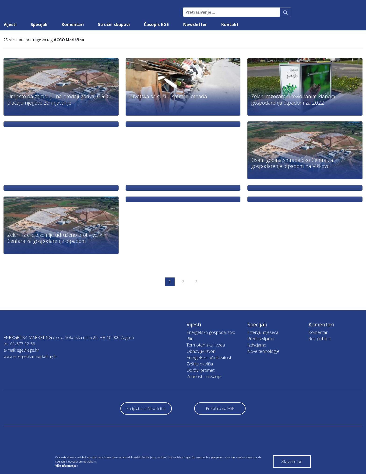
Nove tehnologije (263, 351)
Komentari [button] (72, 24)
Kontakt (230, 24)
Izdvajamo (256, 345)
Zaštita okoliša (200, 364)
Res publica (320, 338)
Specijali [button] (39, 24)
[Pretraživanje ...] (231, 12)
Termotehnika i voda (206, 345)
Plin (190, 338)
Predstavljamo (260, 338)
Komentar (318, 332)
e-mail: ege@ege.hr (21, 350)
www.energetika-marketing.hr (31, 356)
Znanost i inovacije (204, 376)
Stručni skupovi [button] (114, 24)
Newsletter (195, 24)
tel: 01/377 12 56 (19, 343)
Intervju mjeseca (262, 332)
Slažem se (291, 461)
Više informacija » (66, 465)
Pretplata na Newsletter (146, 408)
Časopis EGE (156, 24)
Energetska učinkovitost (209, 357)
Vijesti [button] (10, 24)
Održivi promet (201, 370)
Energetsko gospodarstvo (211, 332)
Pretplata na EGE (220, 408)
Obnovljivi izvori (201, 351)
